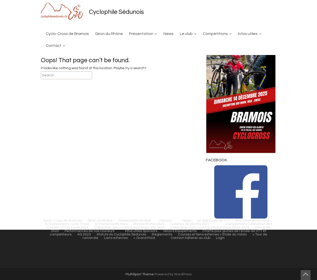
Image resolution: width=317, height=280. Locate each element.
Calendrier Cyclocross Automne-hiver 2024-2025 (210, 61)
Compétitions (215, 34)
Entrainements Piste (111, 58)
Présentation (141, 34)
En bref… (147, 54)
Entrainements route (252, 54)
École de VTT (219, 54)
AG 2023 (84, 68)
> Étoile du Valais (233, 68)
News (168, 34)
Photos (138, 58)
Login (220, 72)
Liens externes (116, 72)
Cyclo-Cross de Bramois (67, 34)
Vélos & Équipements (180, 65)
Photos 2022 (155, 58)
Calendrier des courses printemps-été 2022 (129, 61)
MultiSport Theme (140, 274)
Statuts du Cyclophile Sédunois (121, 68)
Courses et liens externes (198, 68)
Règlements (162, 68)
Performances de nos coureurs (89, 65)
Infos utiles (248, 34)
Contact (53, 46)
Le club (186, 34)
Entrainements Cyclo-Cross (67, 58)
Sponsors (150, 65)
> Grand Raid (144, 72)
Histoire (165, 54)
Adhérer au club (197, 72)
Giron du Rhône (109, 34)
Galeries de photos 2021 (190, 58)
